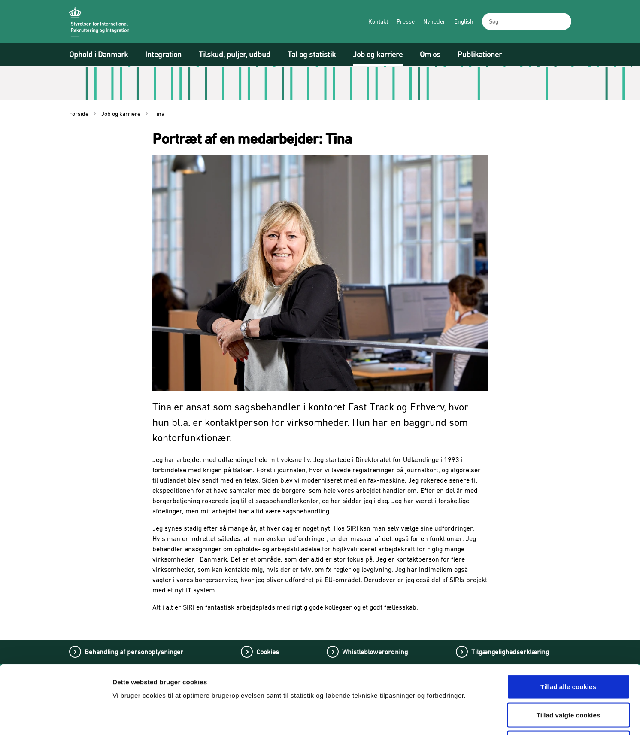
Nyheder (434, 21)
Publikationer (480, 54)
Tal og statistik (312, 54)
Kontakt (378, 21)
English (463, 21)
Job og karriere (378, 54)
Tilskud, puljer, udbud (234, 54)
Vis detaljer (449, 718)
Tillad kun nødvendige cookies (568, 678)
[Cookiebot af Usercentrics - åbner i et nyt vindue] (55, 718)
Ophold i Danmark (98, 54)
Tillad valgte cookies (569, 650)
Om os (430, 54)
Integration (163, 54)
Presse (406, 21)
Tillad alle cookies (568, 622)
